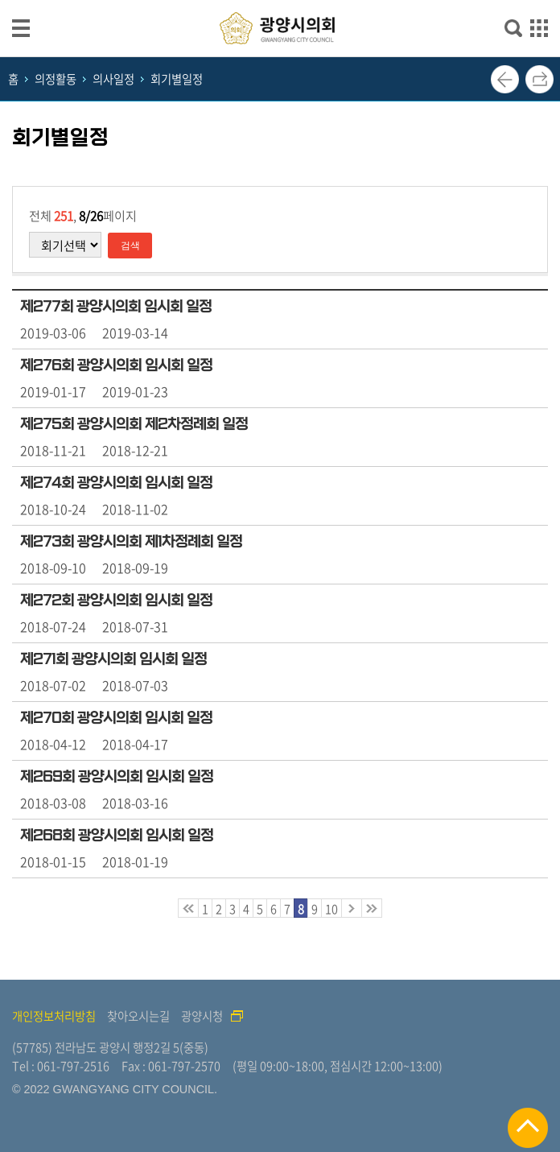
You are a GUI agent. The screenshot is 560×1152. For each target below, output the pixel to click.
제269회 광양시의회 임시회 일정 (116, 777)
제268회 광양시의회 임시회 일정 (116, 835)
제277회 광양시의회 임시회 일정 (116, 307)
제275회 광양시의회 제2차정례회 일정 (134, 424)
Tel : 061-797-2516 (60, 1066)
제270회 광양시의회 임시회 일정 (116, 718)
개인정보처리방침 (54, 1016)
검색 (130, 245)
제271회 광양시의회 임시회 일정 (113, 659)
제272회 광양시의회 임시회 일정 (116, 600)
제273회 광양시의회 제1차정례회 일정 (131, 542)
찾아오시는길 (138, 1016)
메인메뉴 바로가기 (280, 1)
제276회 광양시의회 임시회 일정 (116, 365)
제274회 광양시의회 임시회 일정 (116, 483)
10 (331, 909)
